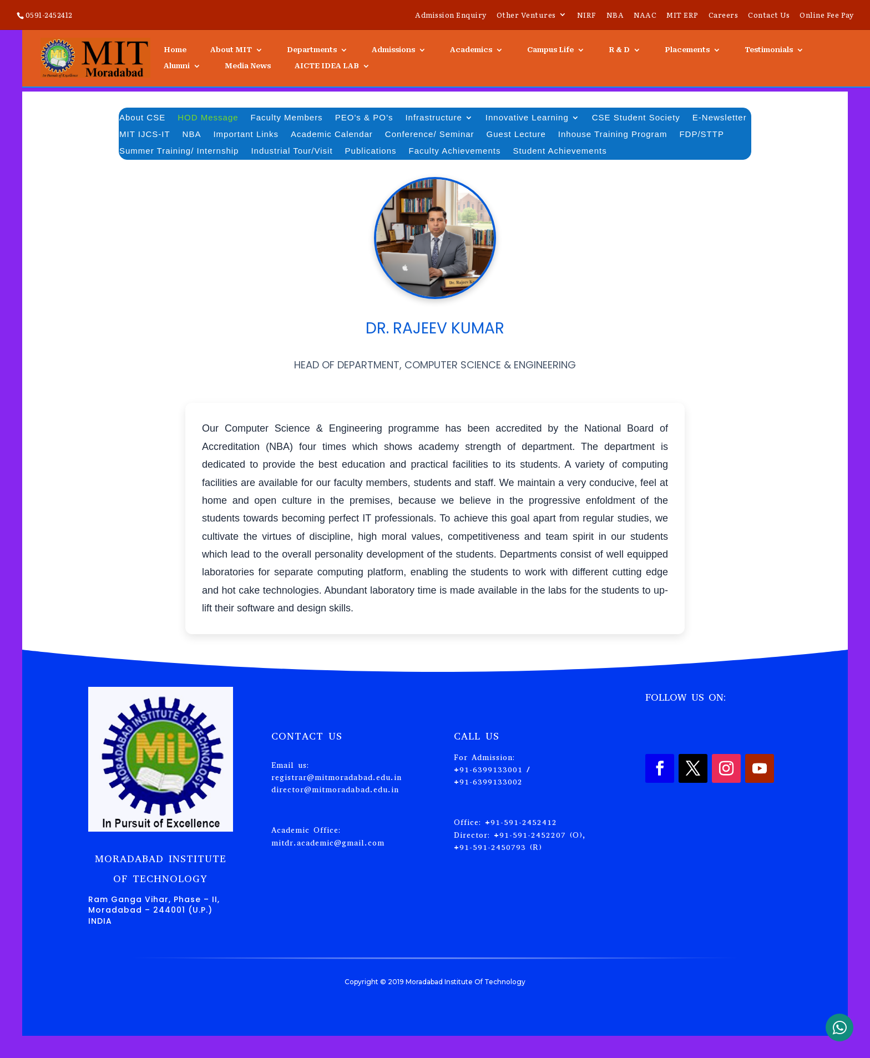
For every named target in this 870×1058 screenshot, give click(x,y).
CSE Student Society (636, 118)
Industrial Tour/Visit (291, 151)
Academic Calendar (332, 134)
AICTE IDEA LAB (327, 66)
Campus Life (550, 50)
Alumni (177, 66)
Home (175, 50)
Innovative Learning (527, 118)
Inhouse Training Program (612, 134)
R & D (619, 50)
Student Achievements (559, 151)
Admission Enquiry (451, 15)
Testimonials (769, 50)
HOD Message (208, 118)
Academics (471, 50)
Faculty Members (287, 118)
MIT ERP (682, 15)
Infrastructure (433, 118)
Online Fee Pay (826, 15)
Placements (687, 50)
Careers (724, 15)
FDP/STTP (701, 134)
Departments (312, 50)
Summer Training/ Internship (179, 151)
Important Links (246, 134)
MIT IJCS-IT (144, 134)
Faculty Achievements (455, 151)
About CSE (142, 118)
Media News (248, 66)
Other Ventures (526, 15)
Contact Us (769, 15)
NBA (615, 15)
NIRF (586, 15)
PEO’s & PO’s (364, 118)
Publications (371, 151)
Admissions (393, 50)
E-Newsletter (719, 118)
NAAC (645, 15)
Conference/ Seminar (429, 134)
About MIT (231, 50)
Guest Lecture (516, 134)
